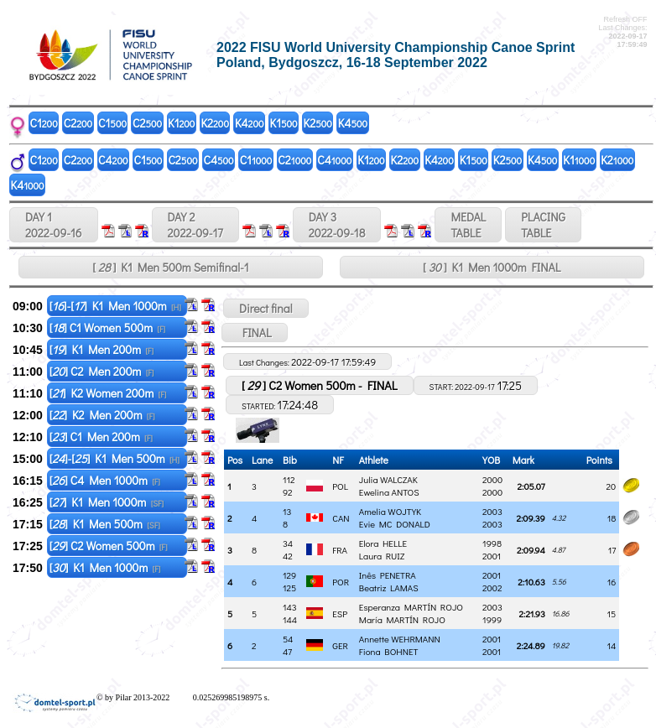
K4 (249, 123)
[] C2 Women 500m (108, 546)
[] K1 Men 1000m (106, 502)
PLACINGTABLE (543, 225)
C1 (44, 123)
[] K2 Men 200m (102, 415)
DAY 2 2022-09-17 (195, 225)
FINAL (254, 333)
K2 (214, 123)
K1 (181, 123)
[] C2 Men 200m (101, 371)
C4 (113, 160)
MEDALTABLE (468, 225)
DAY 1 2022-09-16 (53, 225)
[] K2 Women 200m (108, 393)
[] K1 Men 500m (104, 524)
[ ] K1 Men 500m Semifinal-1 (170, 267)
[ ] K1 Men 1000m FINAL (492, 267)
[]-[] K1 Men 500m (114, 458)
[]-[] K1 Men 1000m (115, 306)
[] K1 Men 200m (101, 349)
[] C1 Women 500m (107, 327)
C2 (78, 123)
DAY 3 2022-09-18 (337, 225)
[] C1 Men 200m (101, 437)
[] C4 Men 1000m (104, 480)
